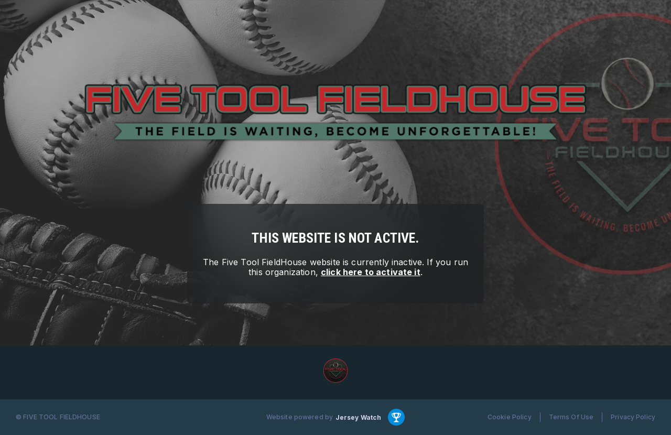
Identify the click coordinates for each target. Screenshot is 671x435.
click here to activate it (370, 272)
